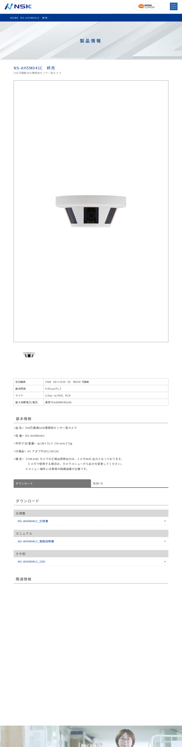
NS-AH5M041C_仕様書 (33, 521)
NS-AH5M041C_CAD (31, 561)
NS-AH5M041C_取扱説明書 (36, 541)
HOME (14, 17)
